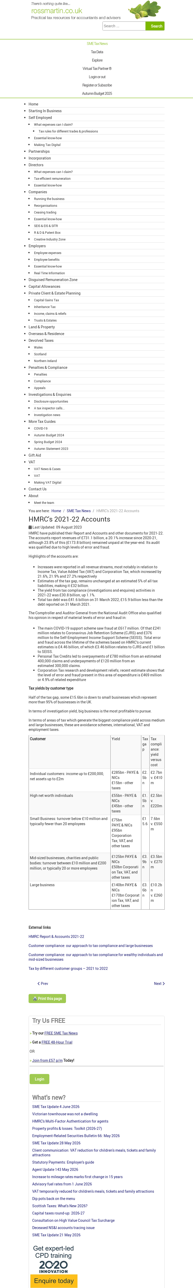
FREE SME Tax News (61, 1033)
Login (39, 1079)
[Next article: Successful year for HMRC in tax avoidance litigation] (159, 983)
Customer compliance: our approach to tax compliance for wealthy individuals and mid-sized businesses (96, 957)
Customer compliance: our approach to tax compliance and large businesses (91, 945)
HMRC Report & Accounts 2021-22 (56, 936)
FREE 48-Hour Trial (57, 1042)
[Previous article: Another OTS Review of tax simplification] (43, 983)
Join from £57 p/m (47, 1060)
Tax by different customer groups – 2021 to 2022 (68, 968)
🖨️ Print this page (47, 998)
